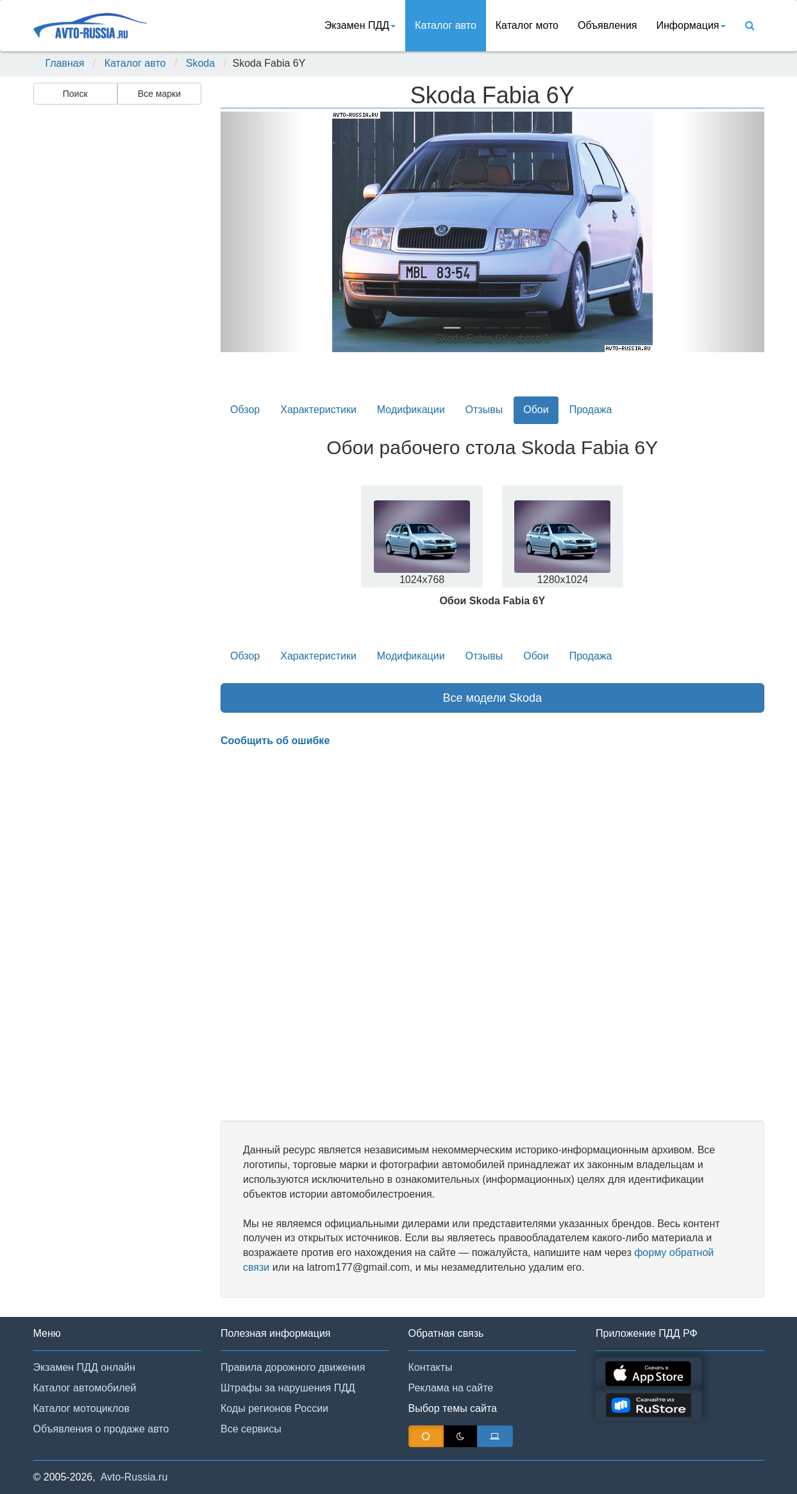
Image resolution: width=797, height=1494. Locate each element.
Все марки (159, 94)
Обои (535, 409)
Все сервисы (251, 1428)
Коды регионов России (274, 1408)
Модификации (411, 409)
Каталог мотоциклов (81, 1408)
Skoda (200, 63)
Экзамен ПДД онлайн (84, 1367)
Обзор (245, 409)
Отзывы (484, 409)
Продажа (590, 409)
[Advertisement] (116, 311)
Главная (65, 63)
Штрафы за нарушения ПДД (288, 1387)
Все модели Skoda (492, 698)
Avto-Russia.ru (134, 1477)
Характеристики (318, 409)
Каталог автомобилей (85, 1387)
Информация (691, 25)
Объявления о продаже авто (101, 1428)
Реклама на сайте (451, 1387)
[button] (261, 232)
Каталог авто (445, 25)
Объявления (607, 25)
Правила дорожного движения (293, 1367)
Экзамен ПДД (360, 25)
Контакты (430, 1367)
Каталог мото (527, 25)
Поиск (75, 94)
